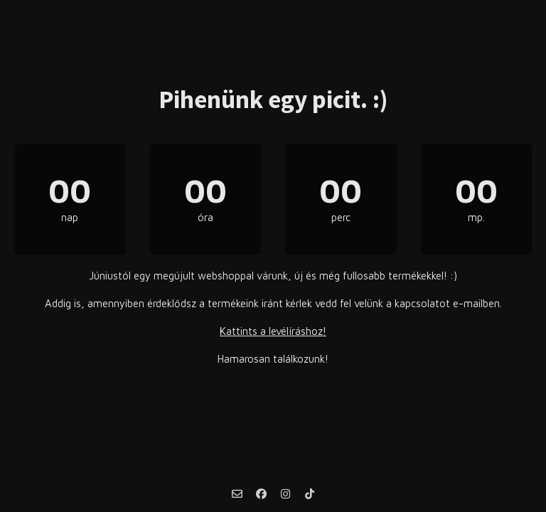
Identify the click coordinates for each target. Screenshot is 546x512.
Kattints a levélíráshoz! (273, 331)
